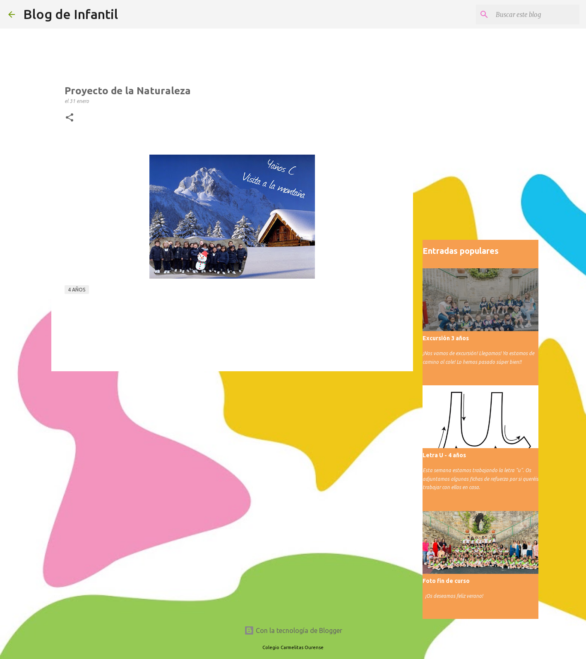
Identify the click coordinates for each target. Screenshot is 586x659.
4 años (77, 289)
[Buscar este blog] (535, 14)
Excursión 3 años (446, 338)
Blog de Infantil (70, 14)
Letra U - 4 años (444, 455)
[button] (69, 117)
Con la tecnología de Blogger (293, 630)
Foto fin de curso (446, 581)
